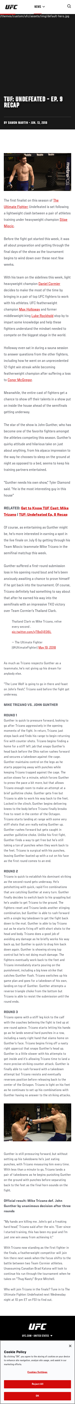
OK (37, 1396)
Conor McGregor (20, 380)
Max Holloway (29, 310)
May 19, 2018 (47, 648)
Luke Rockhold (42, 316)
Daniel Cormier (49, 284)
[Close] (70, 1345)
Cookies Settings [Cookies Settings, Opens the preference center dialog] (37, 1372)
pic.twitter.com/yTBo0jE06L (31, 632)
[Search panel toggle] (69, 6)
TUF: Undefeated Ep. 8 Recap (43, 515)
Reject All (37, 1384)
